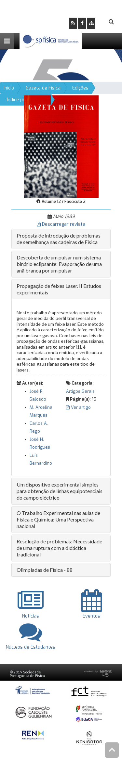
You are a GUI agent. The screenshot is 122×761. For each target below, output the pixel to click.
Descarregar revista (61, 224)
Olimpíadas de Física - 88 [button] (45, 570)
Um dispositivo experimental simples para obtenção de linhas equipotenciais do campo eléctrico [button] (59, 491)
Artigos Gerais (80, 391)
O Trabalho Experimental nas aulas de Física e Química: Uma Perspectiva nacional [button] (58, 519)
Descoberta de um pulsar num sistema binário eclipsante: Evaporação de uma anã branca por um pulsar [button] (59, 263)
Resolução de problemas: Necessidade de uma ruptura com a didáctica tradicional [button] (59, 547)
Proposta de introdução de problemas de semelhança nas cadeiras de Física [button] (59, 238)
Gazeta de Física (43, 88)
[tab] (61, 239)
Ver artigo (78, 407)
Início (9, 88)
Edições (80, 88)
